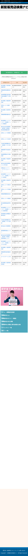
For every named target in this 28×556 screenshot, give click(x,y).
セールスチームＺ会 (6, 256)
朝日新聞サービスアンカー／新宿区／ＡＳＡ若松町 (6, 175)
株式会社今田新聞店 (6, 226)
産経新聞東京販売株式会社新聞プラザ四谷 (6, 96)
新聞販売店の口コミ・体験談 (9, 318)
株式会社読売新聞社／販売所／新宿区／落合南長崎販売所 (6, 128)
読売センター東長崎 (6, 132)
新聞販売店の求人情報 (7, 321)
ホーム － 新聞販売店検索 (8, 312)
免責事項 (9, 550)
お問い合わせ (22, 550)
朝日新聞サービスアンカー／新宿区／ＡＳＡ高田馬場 (6, 209)
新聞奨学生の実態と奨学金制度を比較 (11, 324)
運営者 (4, 550)
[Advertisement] (14, 26)
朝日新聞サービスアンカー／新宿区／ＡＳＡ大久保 (6, 243)
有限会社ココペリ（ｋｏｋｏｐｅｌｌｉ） (6, 169)
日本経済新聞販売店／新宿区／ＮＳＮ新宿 (6, 221)
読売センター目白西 (6, 139)
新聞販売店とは (5, 315)
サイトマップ (15, 550)
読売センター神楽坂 (6, 198)
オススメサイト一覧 (7, 327)
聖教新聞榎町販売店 (6, 194)
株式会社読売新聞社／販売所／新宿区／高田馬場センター (6, 237)
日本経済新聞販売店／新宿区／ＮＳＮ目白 (6, 145)
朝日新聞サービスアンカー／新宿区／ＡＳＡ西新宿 (6, 122)
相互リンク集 (5, 330)
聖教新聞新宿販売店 (6, 114)
